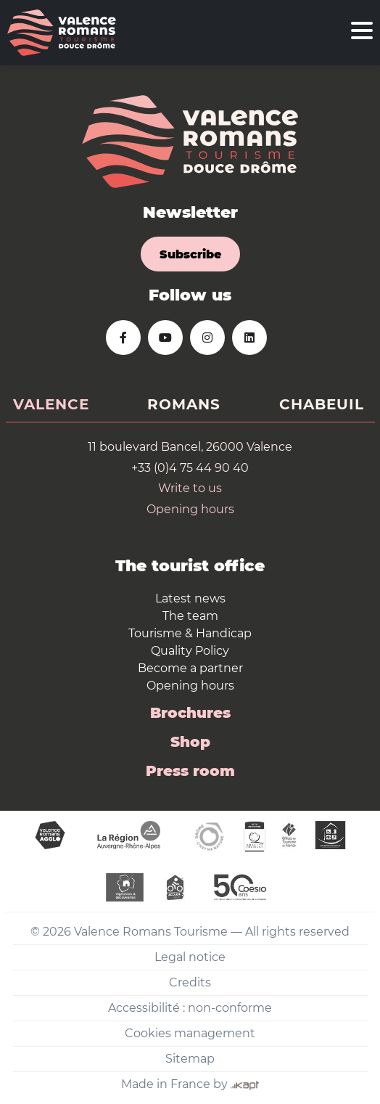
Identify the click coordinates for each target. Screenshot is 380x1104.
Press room (190, 771)
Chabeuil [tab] (321, 404)
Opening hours (190, 509)
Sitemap (190, 1059)
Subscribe (190, 254)
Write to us (190, 488)
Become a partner (190, 668)
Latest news (190, 598)
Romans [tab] (183, 404)
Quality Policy (190, 651)
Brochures (190, 712)
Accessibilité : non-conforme (190, 1008)
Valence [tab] (51, 404)
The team (190, 616)
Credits (190, 982)
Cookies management (190, 1033)
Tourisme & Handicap (190, 633)
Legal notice (190, 957)
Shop (190, 742)
